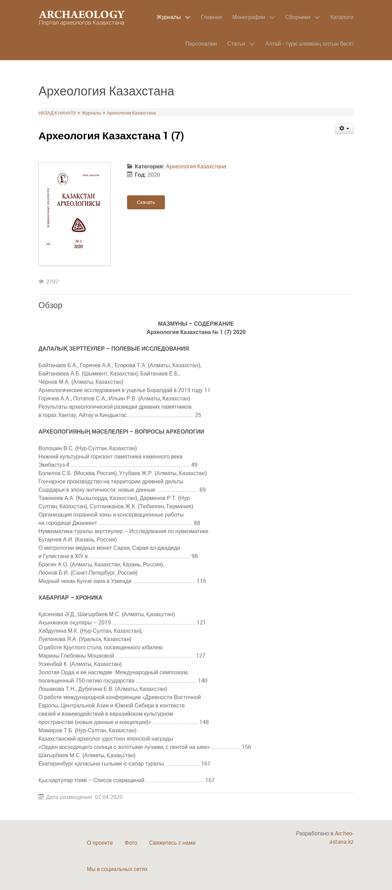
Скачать (146, 202)
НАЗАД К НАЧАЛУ (57, 113)
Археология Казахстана (131, 113)
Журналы (91, 113)
